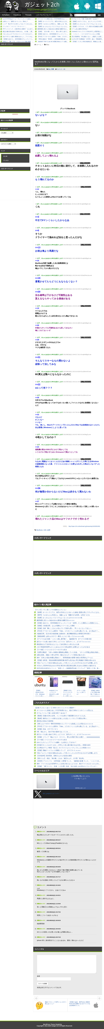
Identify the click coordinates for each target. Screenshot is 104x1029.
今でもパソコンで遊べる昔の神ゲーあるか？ (85, 19)
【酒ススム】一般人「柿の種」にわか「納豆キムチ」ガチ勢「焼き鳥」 (61, 758)
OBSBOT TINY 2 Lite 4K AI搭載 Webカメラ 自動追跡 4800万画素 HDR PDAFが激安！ (63, 41)
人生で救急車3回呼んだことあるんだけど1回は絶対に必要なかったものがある (63, 647)
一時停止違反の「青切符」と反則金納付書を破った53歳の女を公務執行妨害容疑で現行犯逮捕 (65, 39)
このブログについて (43, 15)
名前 (38, 976)
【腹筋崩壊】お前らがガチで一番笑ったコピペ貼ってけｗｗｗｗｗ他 (60, 636)
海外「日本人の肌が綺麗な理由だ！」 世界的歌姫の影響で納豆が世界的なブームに (65, 657)
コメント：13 (61, 69)
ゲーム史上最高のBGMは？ (80, 29)
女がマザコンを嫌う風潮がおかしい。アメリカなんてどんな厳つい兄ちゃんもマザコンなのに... (31, 36)
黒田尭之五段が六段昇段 (45, 721)
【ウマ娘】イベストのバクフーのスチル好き (52, 649)
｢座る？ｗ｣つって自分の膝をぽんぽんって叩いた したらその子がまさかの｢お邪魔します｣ (67, 663)
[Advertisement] (43, 548)
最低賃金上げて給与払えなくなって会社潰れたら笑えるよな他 (58, 644)
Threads (28, 15)
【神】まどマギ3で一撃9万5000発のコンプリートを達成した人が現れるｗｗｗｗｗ (65, 724)
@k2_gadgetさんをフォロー (51, 793)
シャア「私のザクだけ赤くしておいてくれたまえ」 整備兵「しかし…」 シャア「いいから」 (31, 24)
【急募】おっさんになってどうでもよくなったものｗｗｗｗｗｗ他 (57, 26)
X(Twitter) (5, 15)
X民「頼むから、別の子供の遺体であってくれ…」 (54, 732)
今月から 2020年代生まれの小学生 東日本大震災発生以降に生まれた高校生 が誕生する (66, 665)
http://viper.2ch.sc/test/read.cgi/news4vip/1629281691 (84, 526)
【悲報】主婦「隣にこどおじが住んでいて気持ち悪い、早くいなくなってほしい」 (65, 628)
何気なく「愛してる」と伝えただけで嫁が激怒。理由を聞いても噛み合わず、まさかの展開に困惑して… (34, 41)
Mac (49, 69)
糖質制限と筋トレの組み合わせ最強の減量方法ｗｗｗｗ (54, 29)
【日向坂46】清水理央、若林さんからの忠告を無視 (54, 755)
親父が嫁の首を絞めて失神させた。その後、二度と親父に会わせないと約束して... (27, 31)
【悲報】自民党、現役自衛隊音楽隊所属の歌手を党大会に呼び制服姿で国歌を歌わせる (66, 660)
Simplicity (58, 1024)
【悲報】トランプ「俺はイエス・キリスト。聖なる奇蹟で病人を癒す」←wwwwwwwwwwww (68, 737)
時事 (52, 69)
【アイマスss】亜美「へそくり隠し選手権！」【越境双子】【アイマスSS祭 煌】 (64, 639)
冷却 (44, 530)
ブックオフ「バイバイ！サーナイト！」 (15, 26)
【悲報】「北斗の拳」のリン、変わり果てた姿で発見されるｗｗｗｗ (58, 31)
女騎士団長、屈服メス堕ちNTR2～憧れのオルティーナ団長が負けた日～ (61, 655)
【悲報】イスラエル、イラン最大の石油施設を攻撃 (87, 26)
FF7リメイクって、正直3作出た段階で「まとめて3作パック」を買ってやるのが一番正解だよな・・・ (33, 29)
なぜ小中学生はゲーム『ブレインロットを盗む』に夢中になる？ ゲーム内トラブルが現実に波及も (33, 19)
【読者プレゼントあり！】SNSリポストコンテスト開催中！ (55, 708)
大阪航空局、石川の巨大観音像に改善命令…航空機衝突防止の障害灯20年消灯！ (64, 633)
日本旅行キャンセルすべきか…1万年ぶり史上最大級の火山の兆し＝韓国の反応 (64, 745)
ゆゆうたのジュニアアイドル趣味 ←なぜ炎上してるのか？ (56, 742)
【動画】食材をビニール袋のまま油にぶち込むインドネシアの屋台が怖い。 (62, 718)
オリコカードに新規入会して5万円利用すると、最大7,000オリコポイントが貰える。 (63, 19)
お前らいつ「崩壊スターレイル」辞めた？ (15, 21)
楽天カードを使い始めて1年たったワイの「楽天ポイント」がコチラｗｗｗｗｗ (64, 641)
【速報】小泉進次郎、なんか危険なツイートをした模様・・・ (58, 625)
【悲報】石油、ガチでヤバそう (47, 729)
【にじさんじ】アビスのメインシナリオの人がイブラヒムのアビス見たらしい (26, 34)
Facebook (17, 15)
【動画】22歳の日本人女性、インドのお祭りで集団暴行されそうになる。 (62, 716)
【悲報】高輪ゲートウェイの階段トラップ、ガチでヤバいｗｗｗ (59, 750)
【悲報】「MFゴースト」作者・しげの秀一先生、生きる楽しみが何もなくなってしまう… (67, 766)
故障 (48, 530)
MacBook (39, 530)
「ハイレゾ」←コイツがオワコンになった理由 (86, 34)
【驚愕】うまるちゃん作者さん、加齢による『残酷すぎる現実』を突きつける (61, 24)
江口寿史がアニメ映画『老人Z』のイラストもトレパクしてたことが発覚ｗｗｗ (64, 747)
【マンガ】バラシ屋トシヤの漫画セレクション (50, 609)
